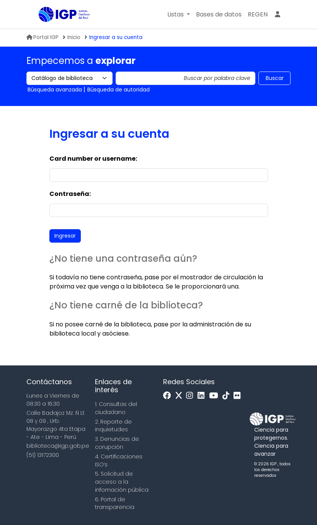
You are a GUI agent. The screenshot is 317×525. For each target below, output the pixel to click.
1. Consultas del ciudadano (116, 408)
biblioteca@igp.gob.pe (57, 446)
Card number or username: (93, 158)
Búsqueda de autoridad (118, 89)
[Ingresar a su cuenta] (277, 14)
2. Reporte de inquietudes (113, 426)
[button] (178, 14)
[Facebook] (169, 396)
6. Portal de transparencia (114, 503)
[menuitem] (258, 14)
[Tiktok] (227, 396)
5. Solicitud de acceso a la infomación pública (122, 482)
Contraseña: (70, 193)
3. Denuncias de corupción (117, 443)
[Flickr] (239, 396)
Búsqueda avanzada (55, 89)
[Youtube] (215, 396)
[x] (181, 396)
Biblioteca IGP (58, 30)
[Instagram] (191, 396)
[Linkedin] (203, 396)
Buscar (275, 78)
